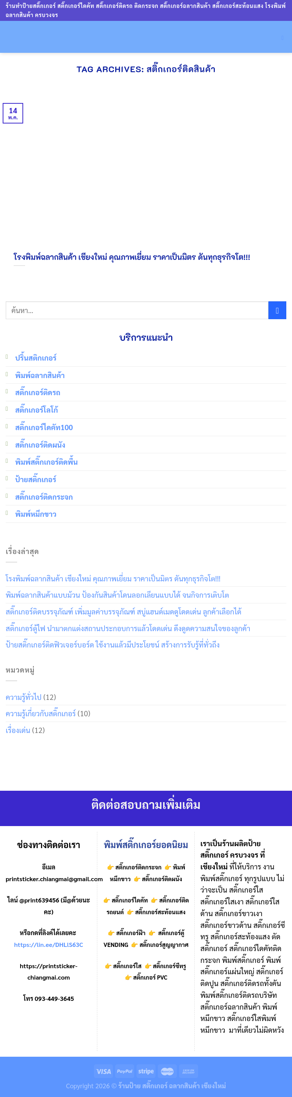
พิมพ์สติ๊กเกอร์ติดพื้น (46, 461)
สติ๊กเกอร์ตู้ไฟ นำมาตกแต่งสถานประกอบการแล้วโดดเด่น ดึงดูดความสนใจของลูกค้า (128, 628)
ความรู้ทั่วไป (23, 696)
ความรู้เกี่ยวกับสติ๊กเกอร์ (41, 713)
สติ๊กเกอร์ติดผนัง (40, 444)
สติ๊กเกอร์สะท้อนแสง (160, 912)
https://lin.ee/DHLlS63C (48, 944)
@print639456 (39, 900)
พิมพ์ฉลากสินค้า (40, 375)
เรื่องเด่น (18, 729)
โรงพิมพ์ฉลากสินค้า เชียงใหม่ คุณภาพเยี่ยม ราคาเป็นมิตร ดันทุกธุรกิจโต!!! (113, 578)
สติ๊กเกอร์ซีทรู (169, 966)
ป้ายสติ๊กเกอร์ (35, 479)
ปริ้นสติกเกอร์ (36, 357)
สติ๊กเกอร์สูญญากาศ (164, 944)
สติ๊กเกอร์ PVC (150, 977)
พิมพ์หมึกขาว (36, 513)
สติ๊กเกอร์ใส (127, 966)
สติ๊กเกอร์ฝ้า (131, 933)
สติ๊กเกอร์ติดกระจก (44, 496)
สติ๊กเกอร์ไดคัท (130, 900)
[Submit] (277, 310)
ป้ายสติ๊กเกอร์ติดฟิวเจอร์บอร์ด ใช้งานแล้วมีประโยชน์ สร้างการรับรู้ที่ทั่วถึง (113, 644)
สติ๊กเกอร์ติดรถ (37, 392)
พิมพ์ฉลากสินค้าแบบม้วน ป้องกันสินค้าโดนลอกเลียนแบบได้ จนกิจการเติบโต (117, 594)
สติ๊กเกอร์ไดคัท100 (44, 427)
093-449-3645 (54, 998)
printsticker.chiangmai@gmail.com (54, 879)
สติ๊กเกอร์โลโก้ (36, 409)
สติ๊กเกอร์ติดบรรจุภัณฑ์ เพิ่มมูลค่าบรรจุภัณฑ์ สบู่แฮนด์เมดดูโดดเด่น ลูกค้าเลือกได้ (123, 611)
